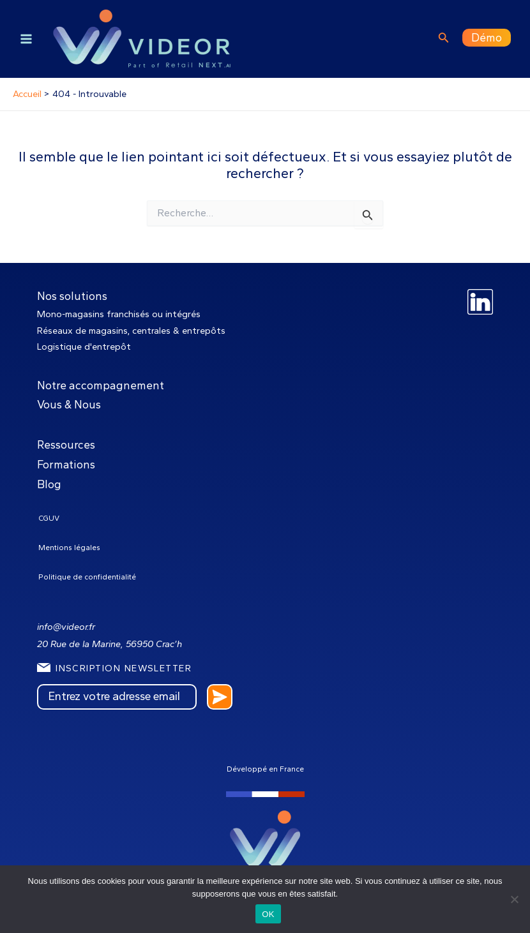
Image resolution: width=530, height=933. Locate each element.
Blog (49, 484)
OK (268, 914)
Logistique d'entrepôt (84, 346)
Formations (66, 464)
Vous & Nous (69, 404)
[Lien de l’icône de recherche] (444, 39)
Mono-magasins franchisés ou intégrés (119, 314)
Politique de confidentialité (87, 576)
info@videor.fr (66, 626)
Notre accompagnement (100, 385)
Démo (486, 37)
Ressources (66, 444)
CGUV (48, 518)
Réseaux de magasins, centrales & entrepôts (131, 330)
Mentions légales (69, 547)
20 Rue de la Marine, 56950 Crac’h (109, 644)
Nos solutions (72, 295)
